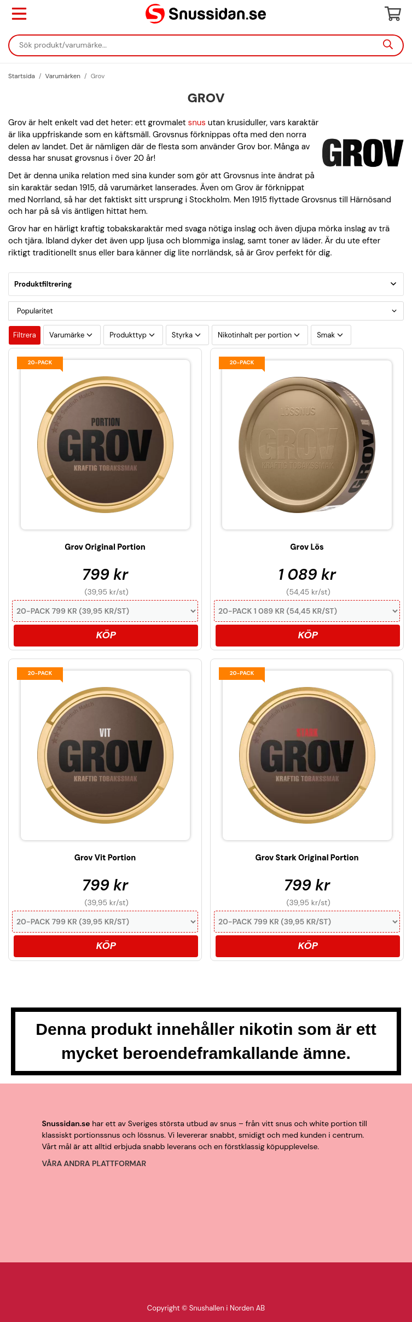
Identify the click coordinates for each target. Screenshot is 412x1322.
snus (197, 122)
